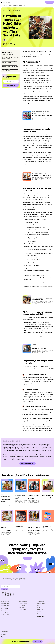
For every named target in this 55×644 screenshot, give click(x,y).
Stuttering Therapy (4, 610)
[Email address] (11, 81)
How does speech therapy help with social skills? (9, 62)
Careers (38, 607)
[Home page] (6, 2)
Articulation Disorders (5, 612)
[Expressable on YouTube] (8, 594)
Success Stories (22, 607)
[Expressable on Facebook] (5, 594)
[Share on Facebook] (4, 44)
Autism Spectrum (4, 620)
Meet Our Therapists (41, 603)
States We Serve (40, 609)
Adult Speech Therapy (5, 603)
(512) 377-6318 (3, 634)
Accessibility (31, 642)
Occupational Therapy (5, 605)
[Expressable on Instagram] (2, 594)
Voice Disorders (4, 616)
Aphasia (2, 618)
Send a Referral (40, 618)
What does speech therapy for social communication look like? (10, 66)
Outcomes (39, 611)
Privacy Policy (25, 642)
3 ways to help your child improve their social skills (10, 70)
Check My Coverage (23, 603)
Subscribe (5, 589)
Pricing (38, 605)
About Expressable (40, 601)
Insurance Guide (22, 605)
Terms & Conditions (19, 642)
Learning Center (5, 5)
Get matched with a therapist (27, 463)
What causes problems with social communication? (10, 58)
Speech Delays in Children (5, 614)
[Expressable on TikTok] (14, 594)
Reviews (38, 613)
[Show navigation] (1, 2)
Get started (49, 2)
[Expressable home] (3, 576)
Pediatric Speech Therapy (5, 601)
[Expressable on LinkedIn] (11, 594)
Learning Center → (22, 609)
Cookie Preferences (37, 642)
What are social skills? (7, 54)
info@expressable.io (4, 631)
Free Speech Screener (23, 601)
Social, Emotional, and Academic (17, 5)
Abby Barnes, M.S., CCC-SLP (11, 40)
